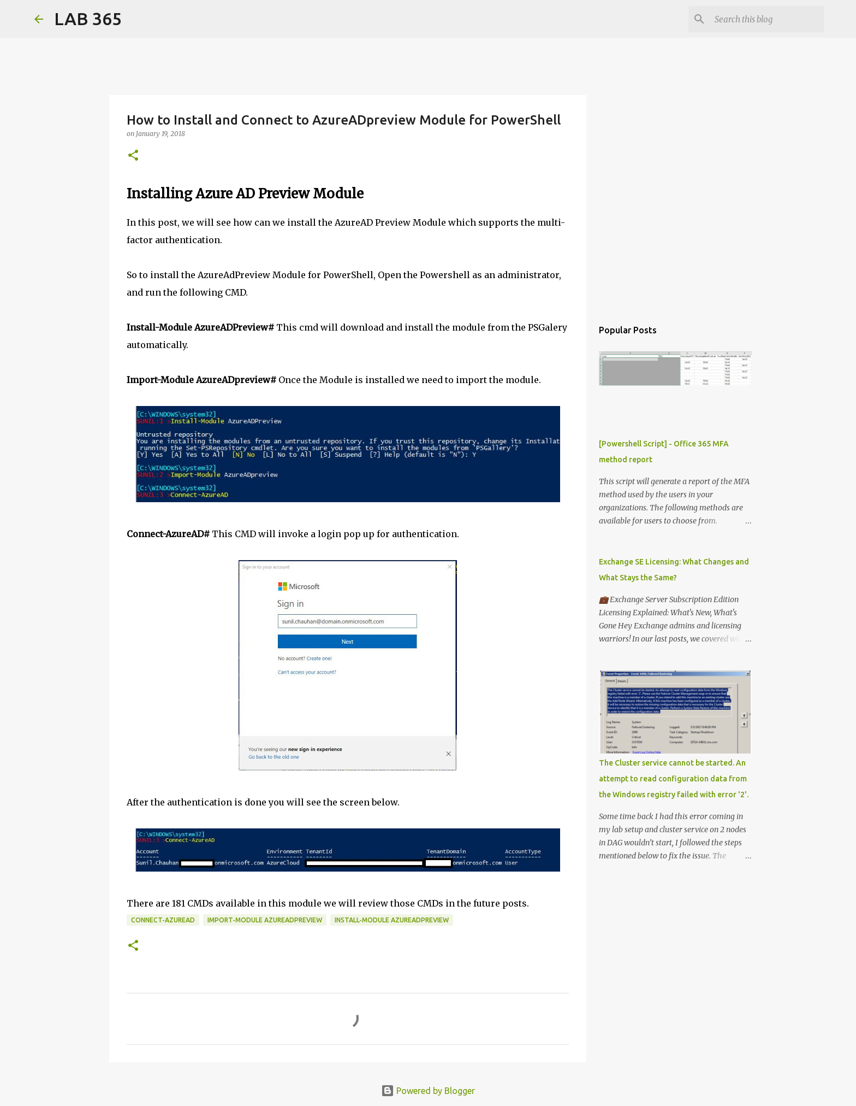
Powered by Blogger (428, 1091)
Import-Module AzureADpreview (264, 919)
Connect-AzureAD (163, 919)
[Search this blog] (766, 19)
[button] (133, 156)
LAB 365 (88, 18)
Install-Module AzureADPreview (392, 919)
